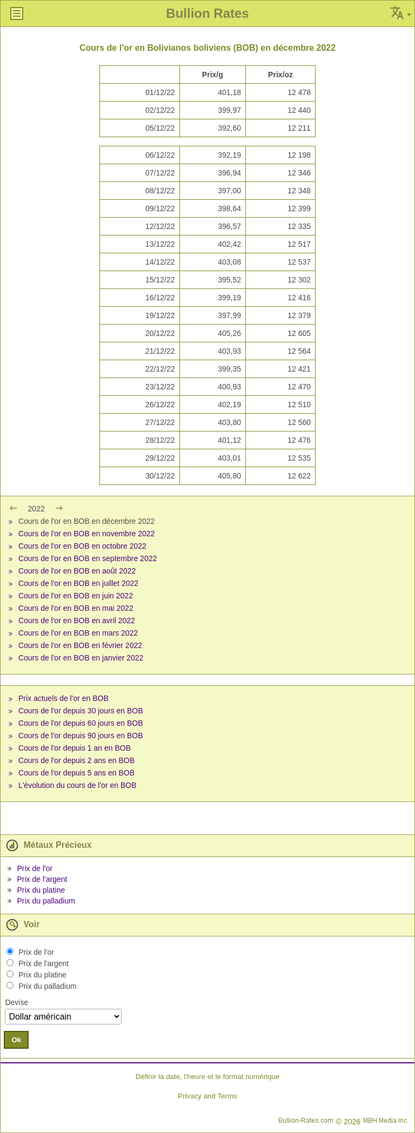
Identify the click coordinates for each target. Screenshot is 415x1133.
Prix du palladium (46, 900)
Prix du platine (41, 890)
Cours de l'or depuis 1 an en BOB (74, 748)
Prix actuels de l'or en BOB (63, 698)
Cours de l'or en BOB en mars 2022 (78, 633)
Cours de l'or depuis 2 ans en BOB (76, 760)
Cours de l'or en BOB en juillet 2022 (78, 583)
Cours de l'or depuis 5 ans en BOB (76, 772)
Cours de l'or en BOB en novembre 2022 (86, 533)
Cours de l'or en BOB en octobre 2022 (82, 546)
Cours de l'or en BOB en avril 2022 (76, 620)
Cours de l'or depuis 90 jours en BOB (80, 735)
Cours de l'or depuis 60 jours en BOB (80, 723)
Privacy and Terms (207, 1096)
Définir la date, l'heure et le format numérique (207, 1077)
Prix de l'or (34, 868)
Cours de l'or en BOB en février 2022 (80, 645)
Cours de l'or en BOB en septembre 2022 (87, 558)
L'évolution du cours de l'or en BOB (77, 785)
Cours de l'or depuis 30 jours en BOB (80, 710)
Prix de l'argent (42, 879)
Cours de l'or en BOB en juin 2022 (75, 595)
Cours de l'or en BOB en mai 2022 (75, 608)
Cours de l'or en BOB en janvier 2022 (80, 657)
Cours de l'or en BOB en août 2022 (77, 570)
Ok (16, 1040)
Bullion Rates (207, 13)
